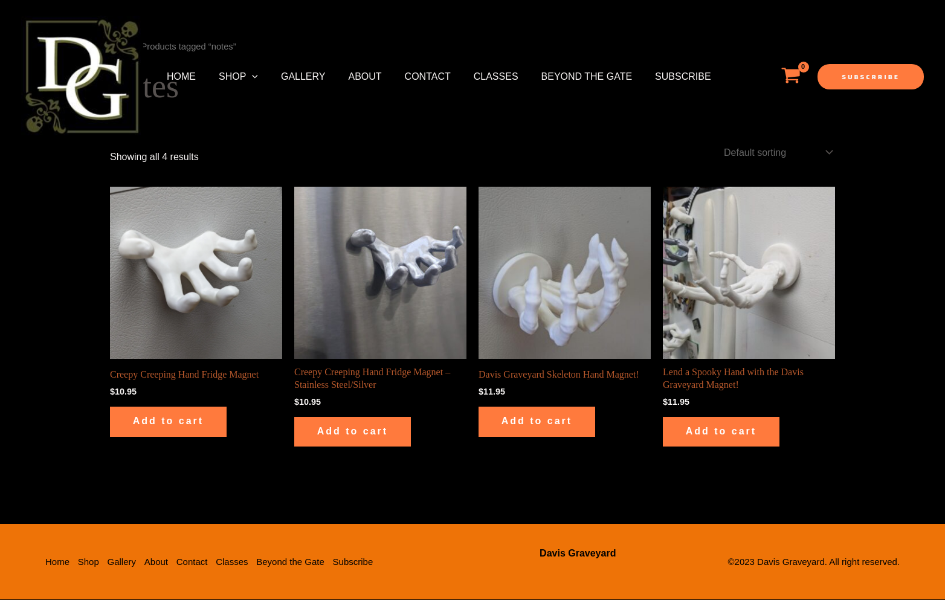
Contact (411, 76)
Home (179, 76)
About (352, 76)
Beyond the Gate (563, 76)
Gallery (294, 76)
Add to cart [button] (169, 421)
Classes (476, 76)
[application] (246, 77)
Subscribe (655, 76)
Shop (233, 77)
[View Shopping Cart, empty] (790, 77)
